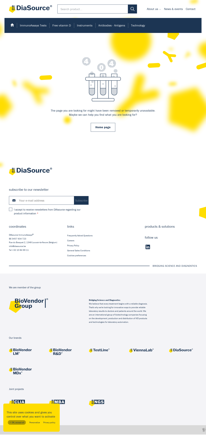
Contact (191, 9)
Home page (103, 127)
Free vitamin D (61, 25)
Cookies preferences (76, 256)
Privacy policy (49, 422)
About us (152, 9)
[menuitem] (154, 9)
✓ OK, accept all (16, 422)
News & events (173, 9)
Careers (70, 240)
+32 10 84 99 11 (20, 250)
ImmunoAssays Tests (33, 25)
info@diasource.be (17, 246)
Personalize (34, 422)
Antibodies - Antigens (111, 25)
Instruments (84, 25)
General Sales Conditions (78, 251)
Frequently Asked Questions (80, 235)
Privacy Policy (73, 246)
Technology (138, 25)
